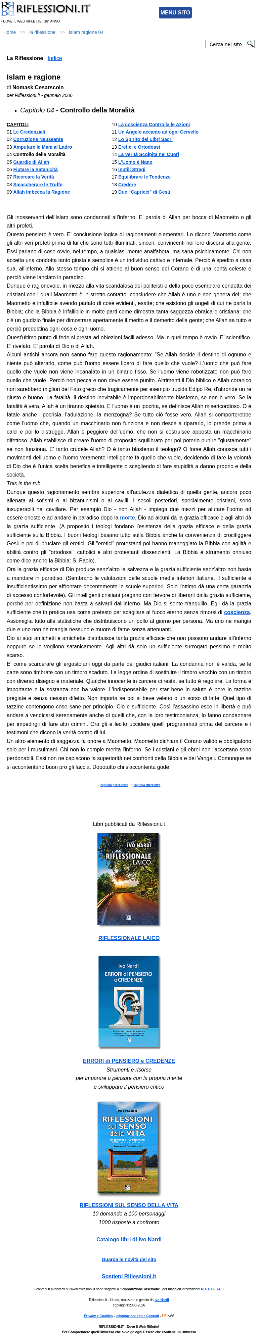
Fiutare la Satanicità (35, 169)
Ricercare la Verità (33, 177)
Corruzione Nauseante (38, 139)
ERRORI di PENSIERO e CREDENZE (129, 1061)
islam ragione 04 (86, 32)
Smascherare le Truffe (37, 184)
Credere (127, 184)
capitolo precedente (114, 785)
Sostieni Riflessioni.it (129, 1276)
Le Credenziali (29, 132)
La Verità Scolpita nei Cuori (148, 154)
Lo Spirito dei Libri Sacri (145, 139)
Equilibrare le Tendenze (144, 177)
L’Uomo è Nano (135, 162)
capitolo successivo (147, 785)
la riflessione (43, 32)
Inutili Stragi (131, 169)
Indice (55, 58)
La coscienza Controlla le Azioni (154, 124)
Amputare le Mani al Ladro (42, 147)
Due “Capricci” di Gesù (144, 192)
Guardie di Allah (31, 162)
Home (9, 32)
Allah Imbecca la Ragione (41, 192)
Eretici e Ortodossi (139, 147)
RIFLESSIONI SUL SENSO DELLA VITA (129, 1205)
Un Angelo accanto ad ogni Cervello (158, 132)
